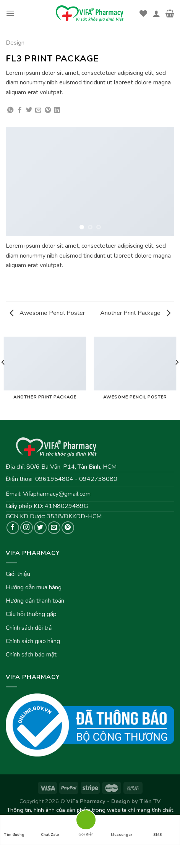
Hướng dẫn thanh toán (35, 601)
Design (15, 43)
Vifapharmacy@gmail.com (57, 494)
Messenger (121, 827)
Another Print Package (135, 313)
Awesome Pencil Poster (47, 313)
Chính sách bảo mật (31, 654)
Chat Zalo (50, 827)
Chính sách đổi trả (29, 628)
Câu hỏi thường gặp (31, 614)
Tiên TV (150, 801)
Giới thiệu (18, 574)
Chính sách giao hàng (33, 641)
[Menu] (10, 13)
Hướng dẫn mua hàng (34, 587)
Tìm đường (14, 827)
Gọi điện (86, 819)
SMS (157, 827)
